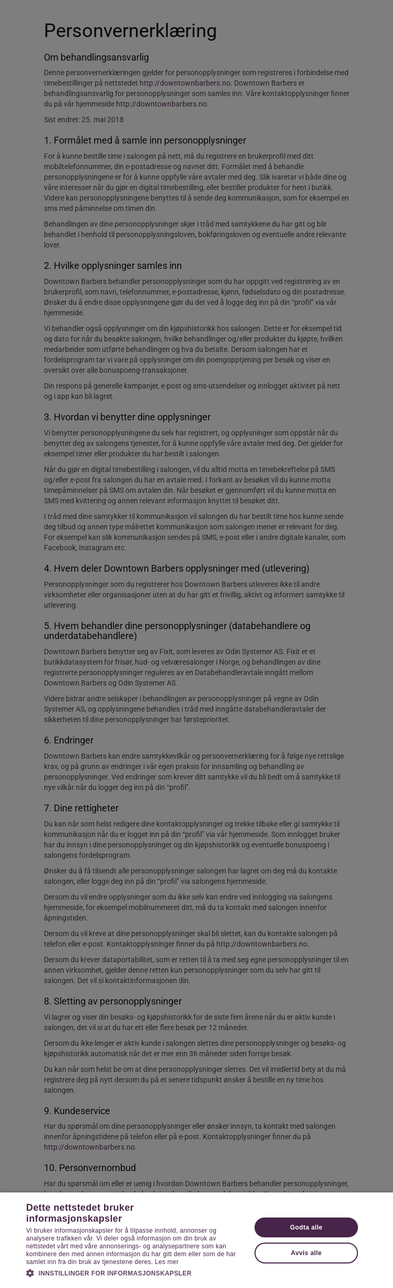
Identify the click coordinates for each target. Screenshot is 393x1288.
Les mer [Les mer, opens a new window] (166, 1262)
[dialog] (196, 644)
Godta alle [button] (306, 1227)
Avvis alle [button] (306, 1253)
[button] (135, 1273)
